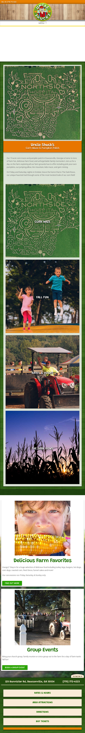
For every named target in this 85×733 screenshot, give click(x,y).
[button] (42, 22)
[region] (42, 44)
